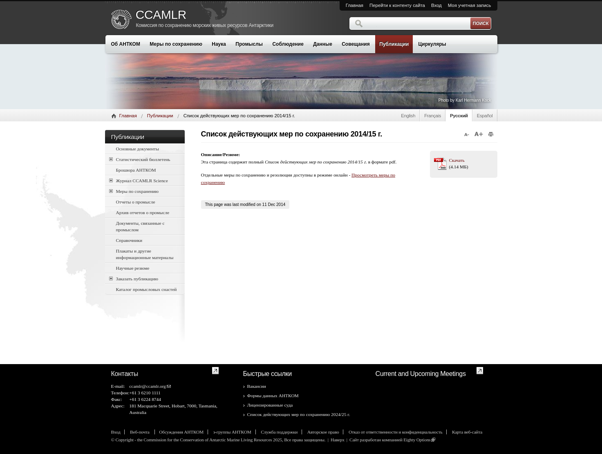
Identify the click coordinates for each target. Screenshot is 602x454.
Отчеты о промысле (135, 201)
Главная (354, 5)
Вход (436, 5)
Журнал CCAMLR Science (138, 180)
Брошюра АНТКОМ (136, 170)
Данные (322, 44)
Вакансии (256, 386)
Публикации (394, 44)
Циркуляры (432, 44)
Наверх (338, 439)
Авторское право (323, 431)
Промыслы (249, 44)
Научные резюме (133, 268)
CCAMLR (161, 15)
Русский (459, 115)
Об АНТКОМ (125, 44)
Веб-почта (140, 431)
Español (485, 115)
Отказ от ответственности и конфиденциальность (395, 431)
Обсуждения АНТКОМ (181, 431)
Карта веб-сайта (467, 431)
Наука (219, 44)
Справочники (129, 240)
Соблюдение (287, 44)
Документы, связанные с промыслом (140, 226)
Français (432, 115)
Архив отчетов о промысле (142, 212)
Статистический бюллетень (139, 159)
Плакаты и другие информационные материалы (145, 254)
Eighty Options (416, 439)
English (408, 115)
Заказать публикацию (134, 278)
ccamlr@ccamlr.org (147, 386)
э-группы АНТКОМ (232, 431)
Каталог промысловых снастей (146, 289)
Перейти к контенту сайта (397, 5)
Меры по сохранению (176, 44)
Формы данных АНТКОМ (273, 395)
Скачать (457, 160)
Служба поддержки (279, 431)
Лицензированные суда (270, 405)
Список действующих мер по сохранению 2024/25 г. (298, 414)
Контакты (125, 373)
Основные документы (137, 148)
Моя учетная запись (469, 5)
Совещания (355, 44)
